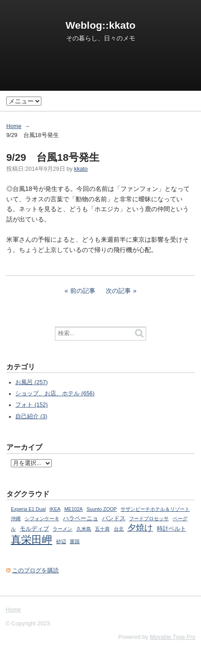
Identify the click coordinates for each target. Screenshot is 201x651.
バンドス (113, 518)
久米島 (83, 528)
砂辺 (61, 541)
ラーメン (62, 528)
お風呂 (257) (31, 382)
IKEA (54, 509)
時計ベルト (171, 529)
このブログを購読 (35, 570)
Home (14, 126)
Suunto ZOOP (101, 509)
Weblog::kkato (101, 25)
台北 (119, 528)
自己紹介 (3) (31, 416)
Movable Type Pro (172, 637)
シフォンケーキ (42, 518)
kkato (81, 169)
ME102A (73, 509)
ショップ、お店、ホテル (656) (54, 393)
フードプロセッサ (149, 518)
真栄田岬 (31, 539)
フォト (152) (31, 405)
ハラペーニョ (80, 518)
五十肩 (102, 528)
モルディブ (34, 529)
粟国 (75, 541)
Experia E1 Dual (28, 509)
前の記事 (82, 290)
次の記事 (118, 290)
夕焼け (140, 527)
